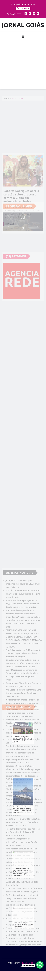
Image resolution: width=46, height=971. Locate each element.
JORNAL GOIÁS (23, 24)
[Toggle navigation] (23, 36)
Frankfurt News (29, 963)
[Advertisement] (23, 63)
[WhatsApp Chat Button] (40, 965)
